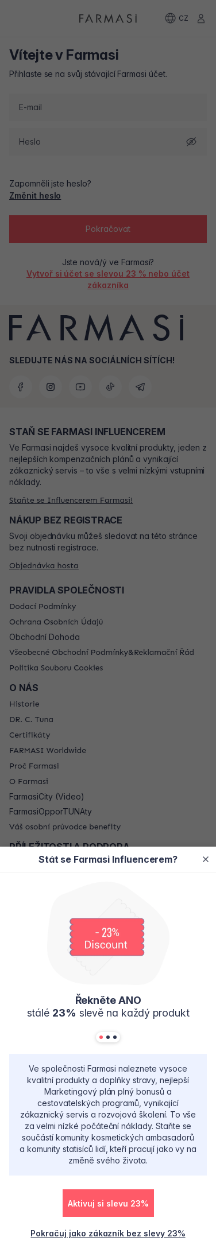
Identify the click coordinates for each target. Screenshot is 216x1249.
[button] (108, 1203)
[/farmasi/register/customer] (107, 1233)
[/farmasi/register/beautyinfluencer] (108, 1207)
